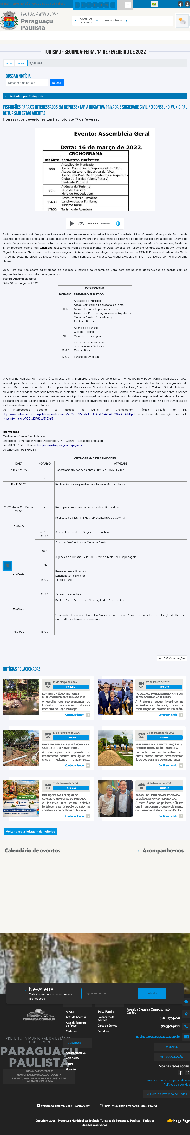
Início (9, 63)
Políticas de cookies (177, 1084)
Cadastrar (151, 993)
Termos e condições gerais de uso (167, 1080)
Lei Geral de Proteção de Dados (166, 1094)
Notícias (21, 63)
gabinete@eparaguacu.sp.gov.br (158, 1037)
